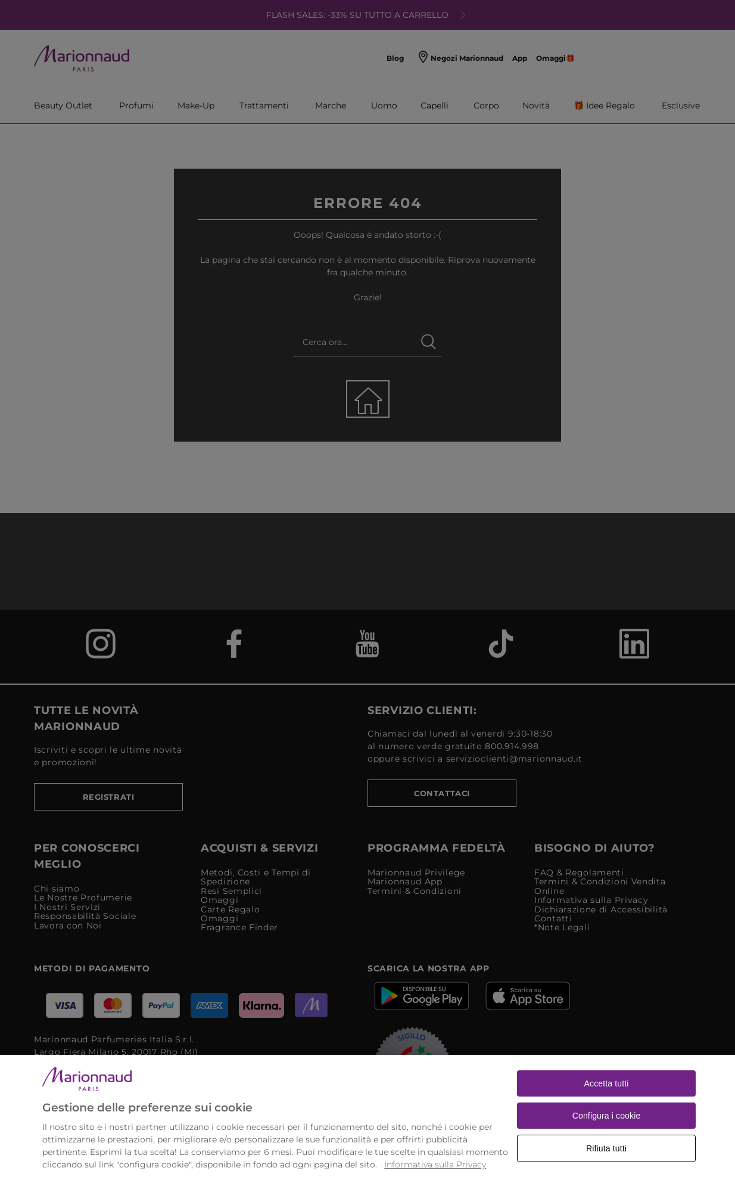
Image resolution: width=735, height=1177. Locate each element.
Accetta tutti (606, 1106)
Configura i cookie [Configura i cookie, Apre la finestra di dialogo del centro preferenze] (606, 1138)
